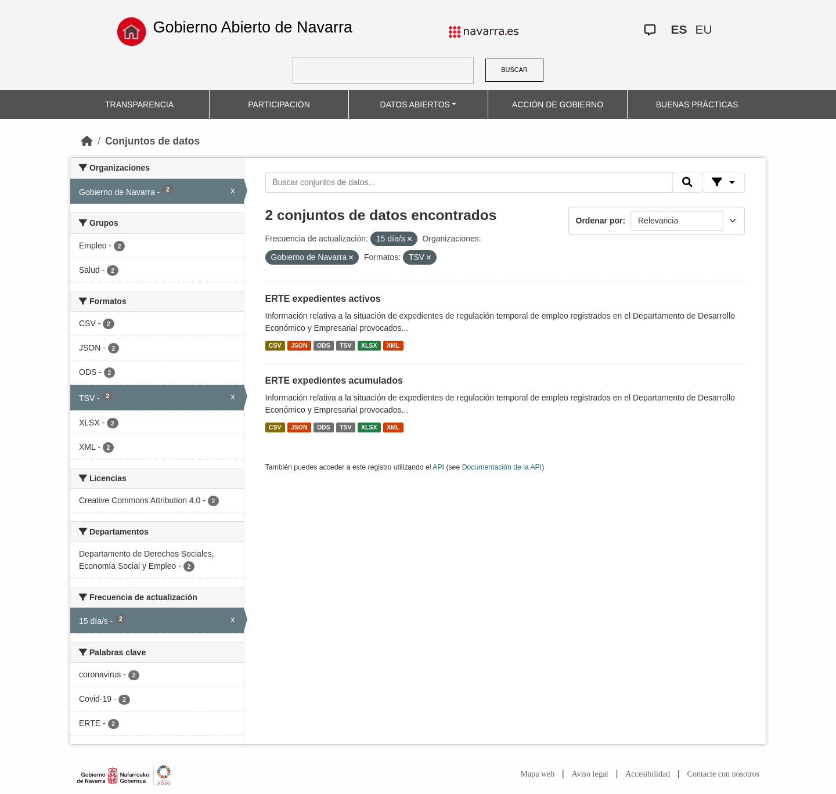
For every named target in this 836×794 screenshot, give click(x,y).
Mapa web (538, 774)
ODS (323, 345)
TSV (345, 345)
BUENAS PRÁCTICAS (697, 104)
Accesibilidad (647, 774)
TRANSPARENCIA (139, 104)
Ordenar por (599, 220)
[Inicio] (87, 141)
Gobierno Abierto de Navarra (252, 27)
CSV (275, 345)
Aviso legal (590, 774)
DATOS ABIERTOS (415, 104)
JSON (299, 345)
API (438, 467)
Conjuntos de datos (152, 141)
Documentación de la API (502, 467)
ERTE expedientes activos (323, 299)
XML (393, 345)
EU (703, 29)
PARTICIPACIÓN (279, 104)
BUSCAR (514, 69)
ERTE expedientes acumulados (334, 380)
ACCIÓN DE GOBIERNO (557, 104)
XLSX (369, 345)
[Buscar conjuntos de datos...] (469, 182)
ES (679, 29)
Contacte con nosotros (723, 774)
